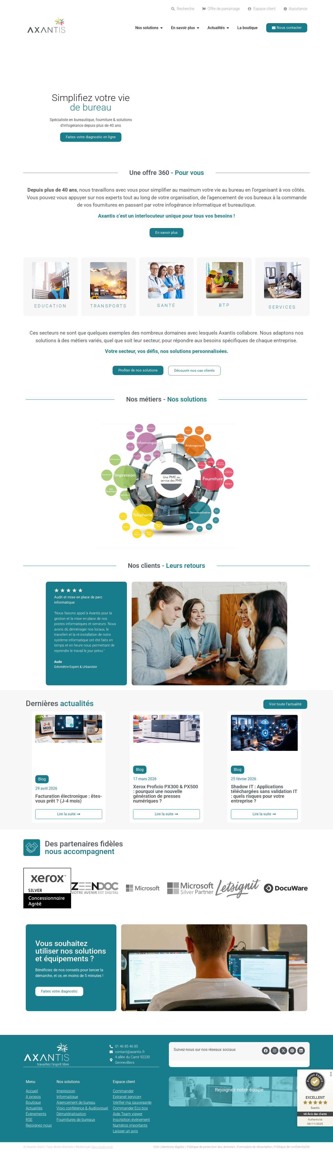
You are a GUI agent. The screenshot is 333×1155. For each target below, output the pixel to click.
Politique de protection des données (211, 1147)
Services (282, 307)
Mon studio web (102, 1147)
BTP (224, 305)
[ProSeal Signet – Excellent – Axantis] (315, 1091)
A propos (33, 1096)
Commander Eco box (130, 1108)
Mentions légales (173, 1147)
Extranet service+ (127, 1096)
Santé (166, 305)
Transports (108, 305)
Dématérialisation (71, 1114)
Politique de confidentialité (292, 1147)
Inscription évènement (131, 1119)
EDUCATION (50, 305)
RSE (29, 1119)
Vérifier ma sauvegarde (132, 1102)
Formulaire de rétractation (254, 1147)
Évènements (36, 1114)
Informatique (67, 1096)
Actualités (34, 1108)
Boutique (33, 1102)
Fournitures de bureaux (76, 1119)
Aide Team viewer (127, 1114)
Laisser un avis (125, 1131)
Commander (123, 1091)
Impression (66, 1091)
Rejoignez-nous (39, 1125)
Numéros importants (130, 1125)
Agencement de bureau (76, 1102)
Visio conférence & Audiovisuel (82, 1108)
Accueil (32, 1091)
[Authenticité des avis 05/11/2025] (315, 1121)
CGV (156, 1147)
